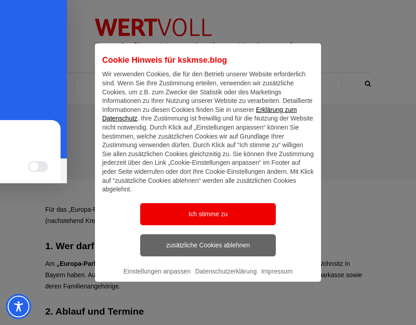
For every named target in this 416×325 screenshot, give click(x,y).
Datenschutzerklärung (226, 279)
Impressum (277, 279)
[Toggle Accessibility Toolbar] (17, 306)
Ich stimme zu (208, 222)
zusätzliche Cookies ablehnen (208, 253)
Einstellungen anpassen (157, 279)
